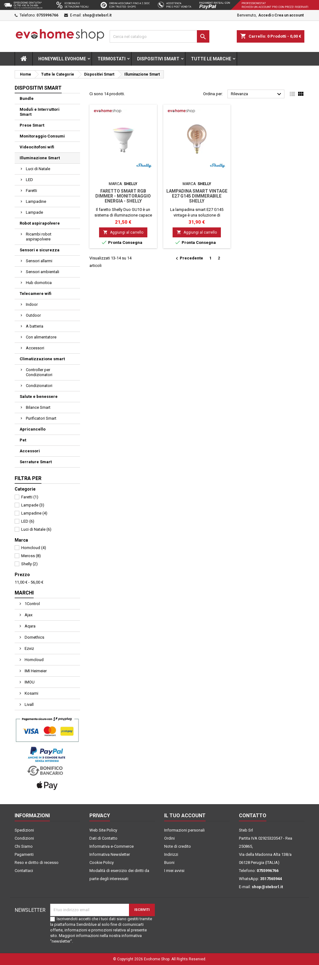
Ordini (169, 838)
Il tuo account (185, 815)
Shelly (29, 564)
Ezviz (29, 648)
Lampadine (36, 201)
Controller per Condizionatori (39, 372)
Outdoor (33, 315)
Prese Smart (32, 125)
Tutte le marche (211, 58)
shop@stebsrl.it (97, 15)
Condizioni (24, 838)
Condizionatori (39, 385)
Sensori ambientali (42, 271)
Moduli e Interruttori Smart (40, 112)
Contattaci (24, 870)
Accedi (264, 15)
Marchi (24, 593)
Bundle (27, 98)
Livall (29, 704)
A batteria (34, 326)
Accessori (35, 348)
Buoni (169, 862)
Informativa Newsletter (109, 854)
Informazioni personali (184, 830)
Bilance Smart (38, 407)
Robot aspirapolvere (40, 223)
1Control (32, 603)
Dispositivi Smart (158, 58)
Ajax (28, 615)
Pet (23, 440)
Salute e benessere (39, 396)
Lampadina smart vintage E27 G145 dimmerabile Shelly (196, 196)
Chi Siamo (24, 846)
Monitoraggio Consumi (42, 136)
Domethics (34, 637)
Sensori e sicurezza (40, 250)
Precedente (188, 258)
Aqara (30, 626)
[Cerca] (159, 36)
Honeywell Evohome (62, 58)
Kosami (31, 693)
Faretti (31, 190)
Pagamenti (24, 854)
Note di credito (177, 846)
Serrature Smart (36, 461)
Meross (31, 555)
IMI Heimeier (35, 671)
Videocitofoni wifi (37, 147)
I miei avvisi (174, 870)
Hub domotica (39, 282)
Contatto (252, 815)
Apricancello (32, 429)
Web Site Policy (103, 830)
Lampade (34, 212)
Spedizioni (24, 830)
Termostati (112, 58)
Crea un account (289, 15)
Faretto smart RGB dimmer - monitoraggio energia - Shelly (123, 196)
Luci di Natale (38, 168)
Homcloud (33, 547)
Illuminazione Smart (40, 158)
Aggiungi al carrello (123, 232)
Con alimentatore (41, 337)
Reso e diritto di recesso (37, 862)
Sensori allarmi (39, 261)
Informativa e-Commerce (111, 846)
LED (29, 179)
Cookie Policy (101, 862)
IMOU (29, 682)
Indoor (32, 304)
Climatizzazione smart (42, 359)
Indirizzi (171, 854)
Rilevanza (257, 94)
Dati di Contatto (103, 838)
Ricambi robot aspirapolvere (38, 236)
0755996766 (47, 15)
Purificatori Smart (41, 418)
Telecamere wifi (35, 293)
